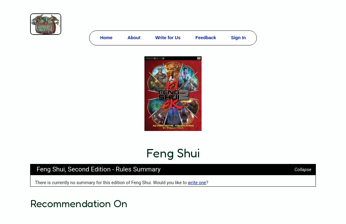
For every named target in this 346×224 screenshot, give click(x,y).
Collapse (302, 169)
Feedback (205, 37)
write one (197, 182)
